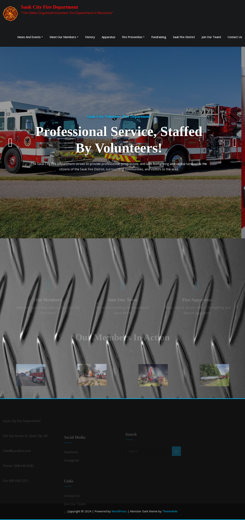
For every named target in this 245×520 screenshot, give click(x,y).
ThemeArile (169, 511)
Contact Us (235, 37)
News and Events (30, 37)
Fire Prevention (133, 37)
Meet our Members (64, 37)
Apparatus (108, 37)
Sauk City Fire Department (49, 7)
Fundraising (158, 37)
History (90, 37)
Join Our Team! (211, 37)
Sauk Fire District (184, 37)
